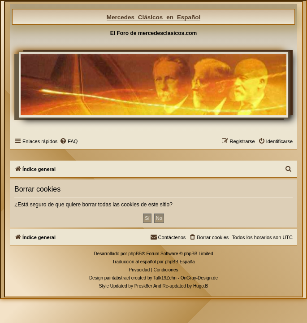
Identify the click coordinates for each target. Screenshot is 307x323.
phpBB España (180, 261)
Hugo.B (200, 286)
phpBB (135, 253)
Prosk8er (143, 286)
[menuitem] (69, 141)
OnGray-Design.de (199, 277)
